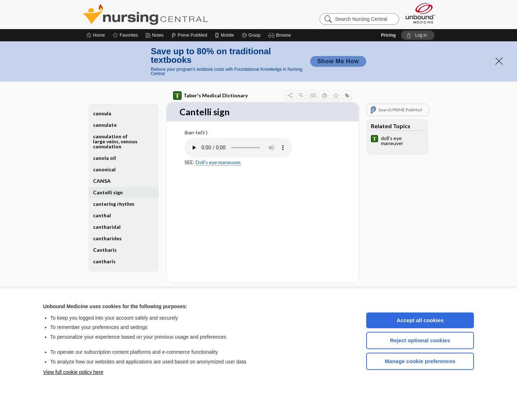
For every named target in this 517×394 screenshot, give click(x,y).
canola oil (104, 158)
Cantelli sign (108, 192)
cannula (102, 113)
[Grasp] (251, 35)
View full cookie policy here (73, 372)
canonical (104, 169)
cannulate (105, 125)
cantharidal (107, 227)
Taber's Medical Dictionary (210, 95)
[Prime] (189, 35)
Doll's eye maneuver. (218, 162)
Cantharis (105, 250)
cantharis (104, 261)
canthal (102, 215)
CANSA (102, 181)
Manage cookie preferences (420, 361)
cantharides (107, 238)
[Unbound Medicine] (420, 13)
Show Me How (338, 61)
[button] (280, 35)
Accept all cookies (420, 320)
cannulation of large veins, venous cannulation (115, 141)
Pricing (388, 35)
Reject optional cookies (420, 340)
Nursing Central (172, 14)
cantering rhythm (113, 204)
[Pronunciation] (238, 148)
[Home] (96, 35)
